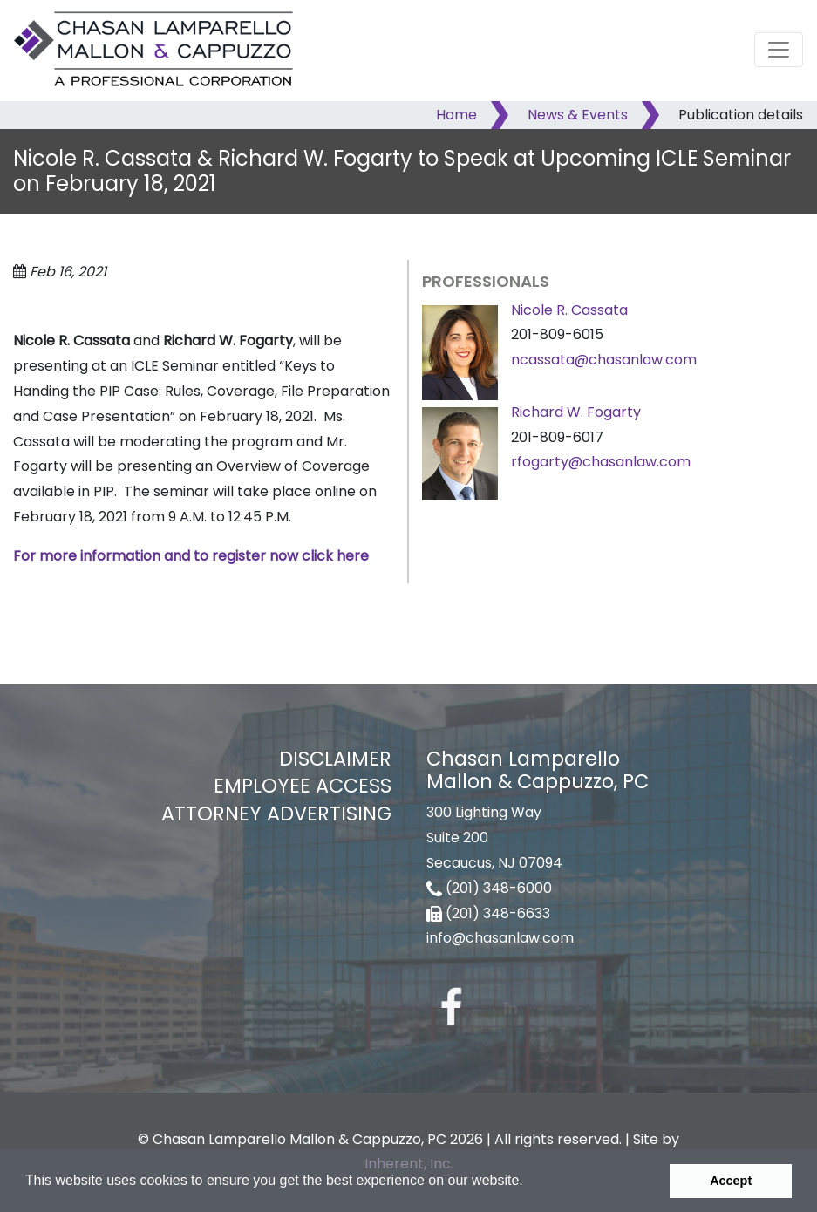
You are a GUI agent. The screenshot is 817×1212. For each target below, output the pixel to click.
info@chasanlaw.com (500, 938)
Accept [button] (731, 1181)
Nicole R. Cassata (569, 310)
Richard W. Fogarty (576, 412)
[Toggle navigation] (778, 49)
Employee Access (302, 786)
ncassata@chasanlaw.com (604, 360)
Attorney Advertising (276, 813)
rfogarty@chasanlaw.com (601, 462)
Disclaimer (335, 759)
